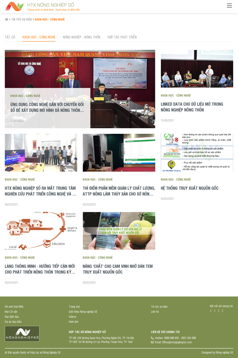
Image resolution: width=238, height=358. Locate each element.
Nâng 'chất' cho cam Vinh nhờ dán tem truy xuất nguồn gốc (118, 269)
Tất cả (10, 37)
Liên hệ (155, 311)
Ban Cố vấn (11, 311)
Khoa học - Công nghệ (50, 19)
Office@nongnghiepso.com (177, 342)
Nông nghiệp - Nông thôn (81, 37)
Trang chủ (74, 306)
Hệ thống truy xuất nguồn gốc (189, 188)
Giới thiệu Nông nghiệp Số (83, 311)
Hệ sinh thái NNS (14, 306)
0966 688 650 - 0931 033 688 (180, 338)
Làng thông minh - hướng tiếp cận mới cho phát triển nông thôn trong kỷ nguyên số (40, 271)
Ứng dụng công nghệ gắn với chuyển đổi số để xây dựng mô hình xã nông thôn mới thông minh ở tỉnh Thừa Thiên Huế (47, 110)
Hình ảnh (73, 322)
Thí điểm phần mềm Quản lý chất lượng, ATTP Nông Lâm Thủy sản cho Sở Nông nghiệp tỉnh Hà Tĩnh (119, 193)
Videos (72, 316)
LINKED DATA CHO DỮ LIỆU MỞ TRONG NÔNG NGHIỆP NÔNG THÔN (192, 106)
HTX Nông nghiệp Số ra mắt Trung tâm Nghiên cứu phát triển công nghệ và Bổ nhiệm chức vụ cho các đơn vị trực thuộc (41, 196)
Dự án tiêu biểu (13, 322)
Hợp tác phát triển (122, 37)
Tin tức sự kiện (21, 19)
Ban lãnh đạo (12, 316)
